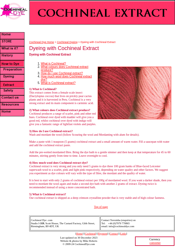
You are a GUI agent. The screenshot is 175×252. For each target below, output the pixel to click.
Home (79, 233)
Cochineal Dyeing (67, 42)
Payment (102, 233)
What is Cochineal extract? (58, 82)
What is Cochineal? (53, 63)
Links (123, 233)
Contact (114, 233)
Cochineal (90, 233)
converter (155, 242)
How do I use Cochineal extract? (62, 73)
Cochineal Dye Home (41, 42)
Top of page (101, 206)
